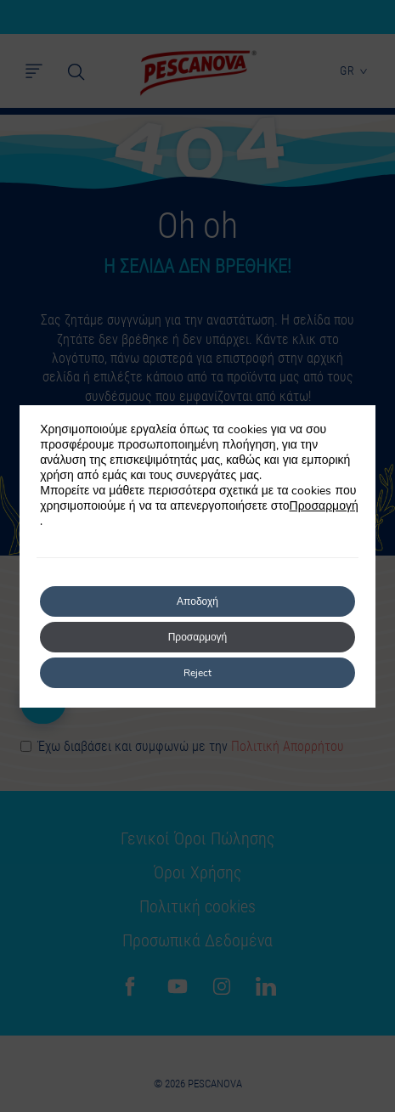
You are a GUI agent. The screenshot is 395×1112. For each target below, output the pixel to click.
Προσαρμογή (324, 506)
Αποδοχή (197, 601)
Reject (197, 673)
